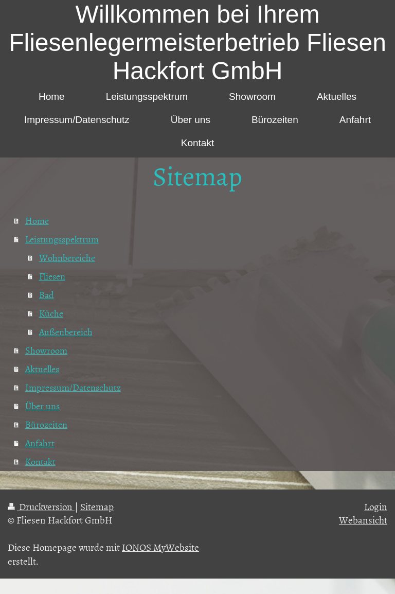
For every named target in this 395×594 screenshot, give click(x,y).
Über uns (42, 406)
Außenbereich (66, 332)
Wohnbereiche (67, 258)
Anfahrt (40, 443)
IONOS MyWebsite (160, 546)
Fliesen (52, 276)
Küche (51, 313)
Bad (46, 295)
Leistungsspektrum (62, 239)
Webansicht (363, 519)
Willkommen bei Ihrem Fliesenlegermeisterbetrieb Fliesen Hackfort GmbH (197, 42)
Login (375, 506)
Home (37, 221)
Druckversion (41, 506)
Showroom (46, 350)
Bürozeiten (46, 424)
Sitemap (97, 506)
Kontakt (40, 461)
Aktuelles (42, 369)
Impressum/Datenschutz (73, 387)
